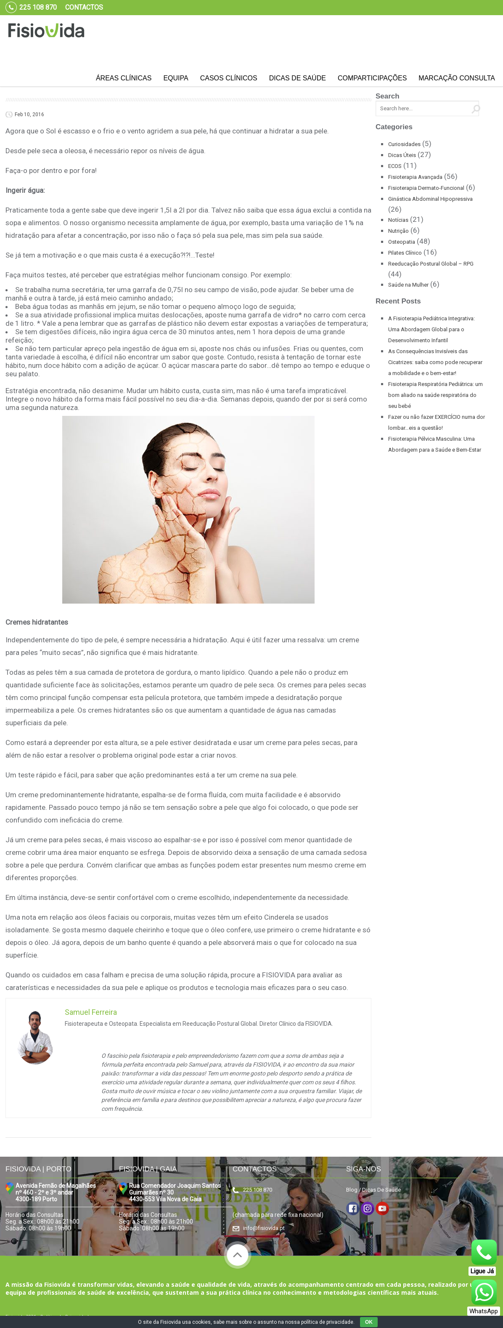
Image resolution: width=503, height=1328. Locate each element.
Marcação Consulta (456, 78)
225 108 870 (257, 1190)
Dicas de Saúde (297, 78)
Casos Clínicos (228, 78)
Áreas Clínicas (123, 78)
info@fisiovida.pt (264, 1228)
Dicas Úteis (402, 155)
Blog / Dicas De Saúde (373, 1190)
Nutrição (398, 231)
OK (369, 1322)
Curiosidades (404, 144)
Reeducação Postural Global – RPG (431, 264)
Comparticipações (372, 78)
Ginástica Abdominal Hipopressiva (430, 199)
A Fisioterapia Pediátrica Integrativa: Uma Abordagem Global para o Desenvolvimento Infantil (431, 329)
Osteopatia (401, 242)
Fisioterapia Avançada (415, 177)
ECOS (395, 166)
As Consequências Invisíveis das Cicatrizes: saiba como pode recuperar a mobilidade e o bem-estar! (435, 362)
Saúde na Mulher (408, 285)
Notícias (398, 220)
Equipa (175, 78)
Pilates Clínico (405, 253)
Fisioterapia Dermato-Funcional (426, 188)
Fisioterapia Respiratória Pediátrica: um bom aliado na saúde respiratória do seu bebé (435, 395)
